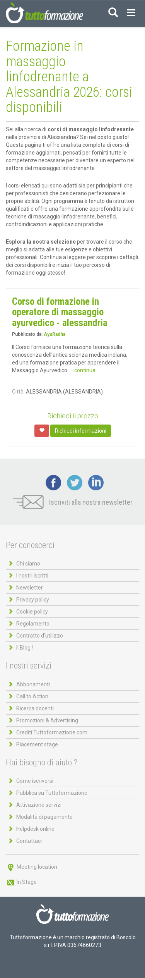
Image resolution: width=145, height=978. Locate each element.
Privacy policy (32, 599)
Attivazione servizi (38, 805)
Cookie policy (32, 611)
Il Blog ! (24, 648)
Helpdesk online (35, 829)
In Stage (21, 882)
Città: (18, 391)
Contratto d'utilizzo (39, 636)
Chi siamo (28, 563)
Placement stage (37, 744)
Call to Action (32, 696)
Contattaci (29, 841)
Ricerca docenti (35, 708)
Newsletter (29, 587)
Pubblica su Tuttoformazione (51, 793)
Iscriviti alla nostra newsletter (73, 502)
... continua (83, 370)
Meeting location (31, 867)
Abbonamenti (33, 684)
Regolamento (32, 623)
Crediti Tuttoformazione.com (51, 732)
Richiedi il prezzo (72, 416)
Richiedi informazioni (80, 431)
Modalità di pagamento (44, 817)
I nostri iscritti (32, 575)
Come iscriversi (34, 781)
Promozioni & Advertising (47, 720)
